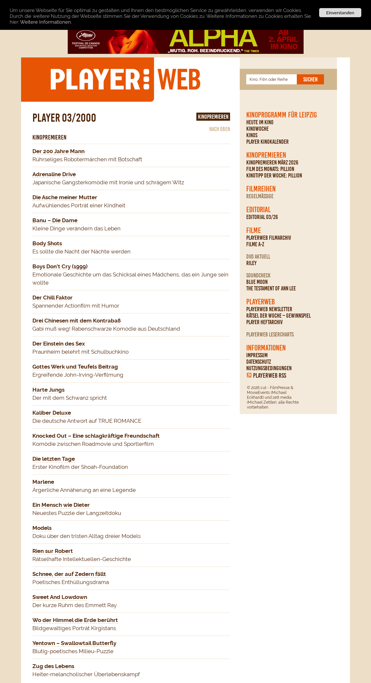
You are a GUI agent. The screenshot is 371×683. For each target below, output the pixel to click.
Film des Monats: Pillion (270, 169)
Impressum (257, 355)
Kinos (251, 135)
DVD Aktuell (258, 257)
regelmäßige (259, 196)
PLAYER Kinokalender (267, 142)
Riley (251, 263)
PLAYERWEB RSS (269, 375)
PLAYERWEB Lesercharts (270, 334)
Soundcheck (258, 275)
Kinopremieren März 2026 (272, 162)
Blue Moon (257, 282)
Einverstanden (340, 13)
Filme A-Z (255, 244)
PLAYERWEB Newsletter (269, 309)
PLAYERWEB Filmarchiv (268, 238)
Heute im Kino (259, 122)
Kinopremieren (266, 155)
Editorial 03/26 (262, 217)
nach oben (219, 129)
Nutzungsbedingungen (269, 368)
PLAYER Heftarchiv (264, 322)
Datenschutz (258, 362)
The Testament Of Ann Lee (271, 288)
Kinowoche (257, 129)
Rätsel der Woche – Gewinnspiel (278, 316)
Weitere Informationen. (46, 22)
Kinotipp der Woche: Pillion (274, 175)
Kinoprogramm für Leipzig (281, 115)
